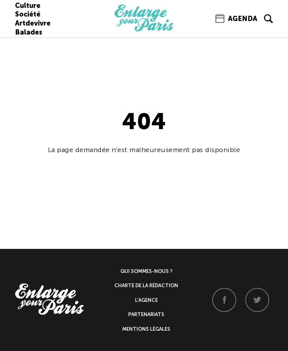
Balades (28, 32)
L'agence (146, 300)
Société (27, 14)
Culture (27, 6)
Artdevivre (33, 23)
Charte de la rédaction (146, 285)
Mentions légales (146, 329)
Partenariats (146, 314)
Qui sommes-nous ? (146, 271)
